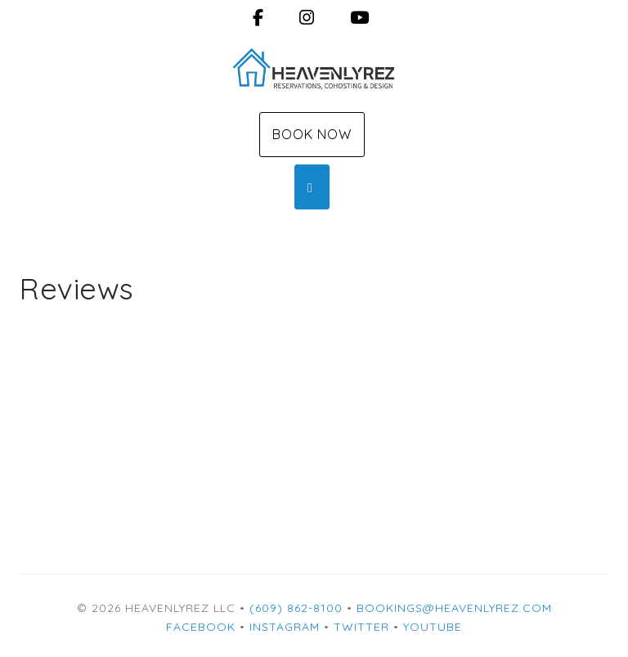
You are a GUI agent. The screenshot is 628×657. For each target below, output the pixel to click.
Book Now (312, 134)
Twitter (361, 626)
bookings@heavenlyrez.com (454, 608)
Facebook (201, 626)
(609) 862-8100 (296, 608)
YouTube (432, 626)
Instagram (284, 626)
